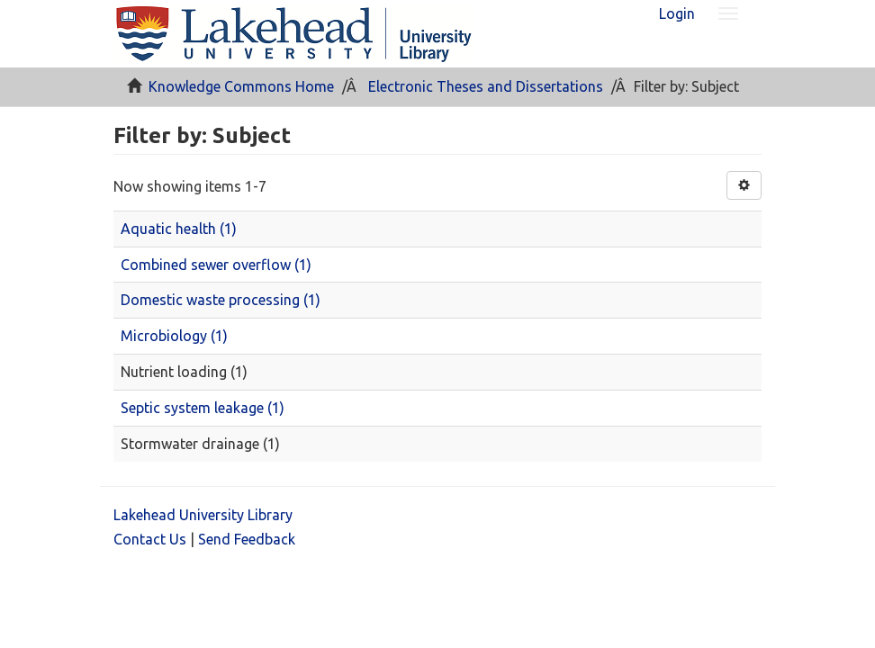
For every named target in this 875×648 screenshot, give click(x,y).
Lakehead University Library (203, 515)
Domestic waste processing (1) (220, 300)
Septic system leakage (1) (202, 408)
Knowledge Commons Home (241, 86)
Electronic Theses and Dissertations (485, 86)
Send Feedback (246, 539)
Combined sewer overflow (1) (216, 264)
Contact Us (149, 539)
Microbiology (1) (174, 336)
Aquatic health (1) (179, 228)
